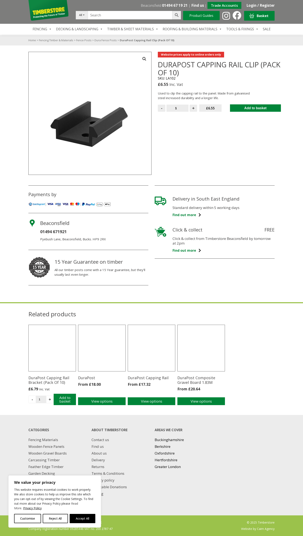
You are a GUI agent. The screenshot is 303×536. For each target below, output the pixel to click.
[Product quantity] (177, 108)
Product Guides (201, 15)
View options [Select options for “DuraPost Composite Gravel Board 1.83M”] (201, 401)
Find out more (187, 215)
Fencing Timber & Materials (56, 40)
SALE (267, 29)
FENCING (42, 29)
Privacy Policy (32, 508)
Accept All (82, 518)
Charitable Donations (109, 486)
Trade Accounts (224, 5)
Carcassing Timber (44, 460)
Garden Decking (41, 473)
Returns (98, 466)
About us (99, 453)
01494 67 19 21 (175, 5)
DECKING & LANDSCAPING (79, 29)
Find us (197, 5)
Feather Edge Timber (46, 466)
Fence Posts (84, 40)
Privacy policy (103, 480)
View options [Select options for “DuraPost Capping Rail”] (151, 401)
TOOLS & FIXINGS (242, 29)
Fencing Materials (43, 439)
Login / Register (260, 5)
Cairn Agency (266, 529)
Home (32, 40)
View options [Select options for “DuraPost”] (102, 401)
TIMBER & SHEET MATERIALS (132, 29)
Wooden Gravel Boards (47, 453)
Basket (259, 16)
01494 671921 (53, 231)
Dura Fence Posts (105, 40)
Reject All (55, 518)
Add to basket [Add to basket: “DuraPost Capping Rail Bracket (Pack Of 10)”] (64, 399)
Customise (27, 518)
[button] (144, 59)
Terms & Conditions (108, 473)
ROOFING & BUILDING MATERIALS (192, 29)
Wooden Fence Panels (46, 446)
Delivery (98, 460)
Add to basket (255, 108)
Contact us (100, 439)
